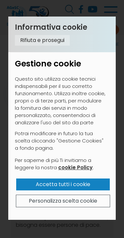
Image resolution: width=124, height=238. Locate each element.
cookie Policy (75, 167)
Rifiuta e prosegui (42, 40)
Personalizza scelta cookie (63, 201)
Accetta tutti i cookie (63, 184)
